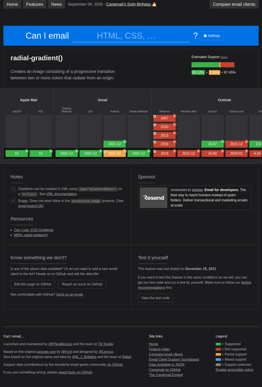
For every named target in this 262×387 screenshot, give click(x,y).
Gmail (102, 100)
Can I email (47, 35)
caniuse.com (46, 352)
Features (34, 4)
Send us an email (69, 294)
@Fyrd (66, 352)
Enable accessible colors (234, 370)
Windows (164, 111)
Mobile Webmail (138, 111)
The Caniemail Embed (166, 375)
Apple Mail (28, 100)
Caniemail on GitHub (165, 370)
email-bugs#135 (30, 206)
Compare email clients (166, 354)
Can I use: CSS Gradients (33, 230)
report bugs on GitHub (75, 372)
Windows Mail (188, 111)
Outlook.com (236, 111)
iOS (41, 111)
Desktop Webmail (67, 110)
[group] (205, 64)
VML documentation (61, 194)
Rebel (126, 357)
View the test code (155, 298)
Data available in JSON (166, 364)
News (56, 4)
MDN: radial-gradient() (31, 235)
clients (234, 4)
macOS (16, 111)
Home (12, 4)
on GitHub (115, 364)
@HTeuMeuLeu (60, 344)
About (224, 57)
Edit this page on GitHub (32, 284)
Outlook (224, 100)
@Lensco (106, 352)
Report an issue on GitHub (82, 284)
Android (114, 111)
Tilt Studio (105, 344)
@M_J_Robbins (84, 357)
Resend (197, 190)
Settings (212, 36)
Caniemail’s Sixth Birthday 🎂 (131, 4)
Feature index (159, 349)
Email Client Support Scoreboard (174, 359)
